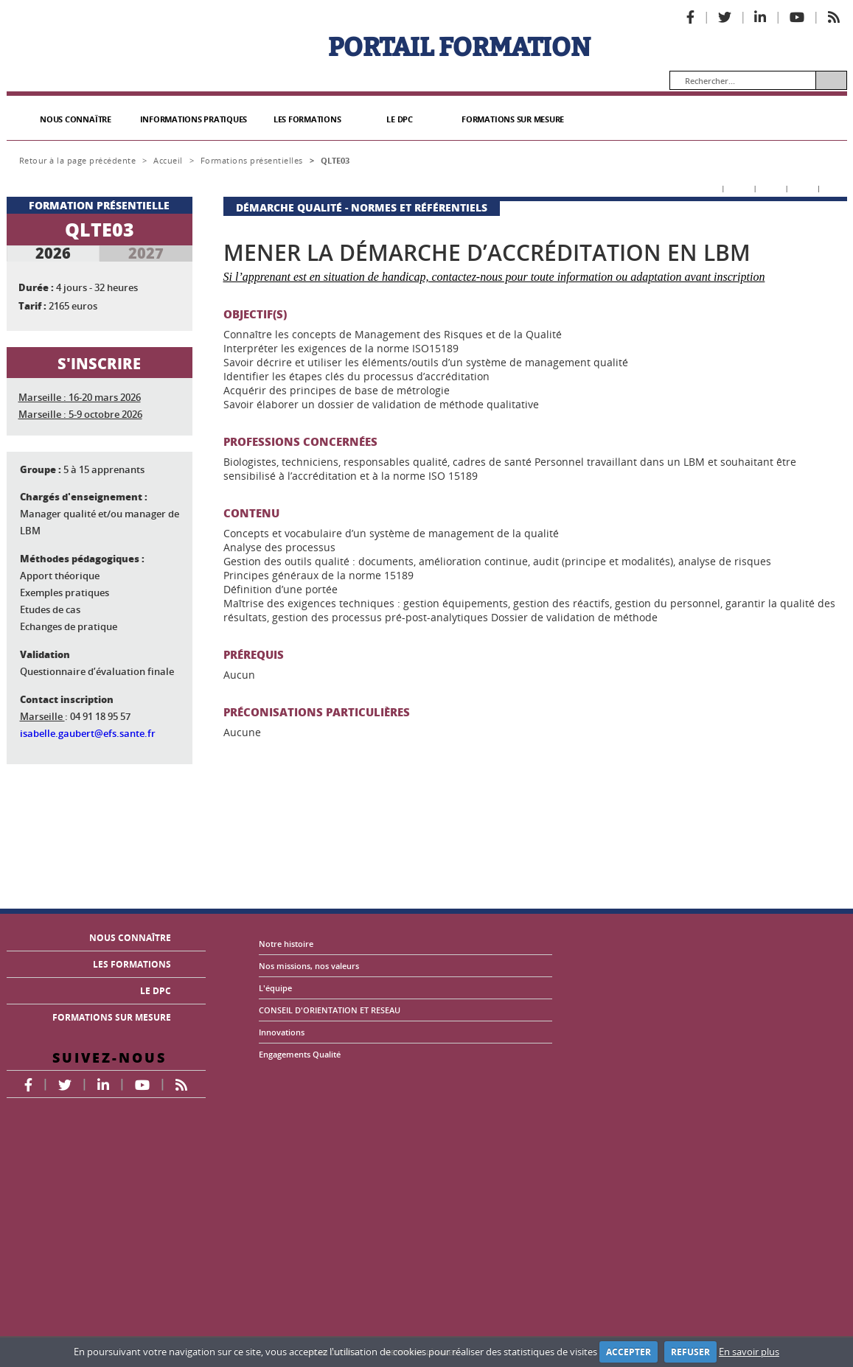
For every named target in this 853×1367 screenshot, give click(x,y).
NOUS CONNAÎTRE (75, 119)
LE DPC (399, 119)
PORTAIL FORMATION (459, 47)
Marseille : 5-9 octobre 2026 (80, 414)
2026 (53, 253)
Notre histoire (286, 943)
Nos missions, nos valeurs (309, 965)
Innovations (281, 1032)
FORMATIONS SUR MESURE (513, 119)
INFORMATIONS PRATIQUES (194, 119)
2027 (146, 253)
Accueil (168, 160)
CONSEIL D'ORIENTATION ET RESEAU (329, 1009)
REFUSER (690, 1352)
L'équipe (275, 987)
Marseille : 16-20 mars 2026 (79, 397)
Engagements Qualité (300, 1054)
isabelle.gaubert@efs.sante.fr (88, 733)
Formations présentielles (252, 160)
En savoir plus (749, 1351)
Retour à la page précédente (77, 160)
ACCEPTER (628, 1352)
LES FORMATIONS (307, 119)
